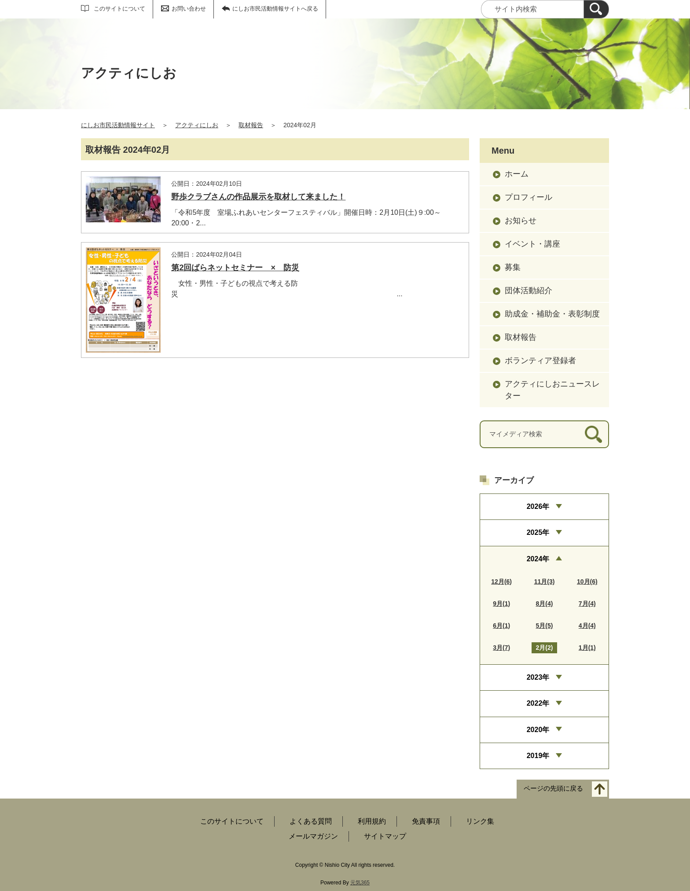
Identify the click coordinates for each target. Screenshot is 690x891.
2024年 (538, 559)
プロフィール (528, 197)
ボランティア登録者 (540, 360)
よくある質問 (311, 821)
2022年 (538, 703)
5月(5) (544, 625)
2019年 (538, 755)
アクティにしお (196, 125)
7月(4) (587, 603)
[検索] (596, 9)
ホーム (517, 173)
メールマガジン (313, 836)
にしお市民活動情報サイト (118, 125)
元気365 (360, 883)
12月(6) (501, 581)
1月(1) (587, 647)
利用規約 (372, 821)
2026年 (538, 506)
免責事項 (426, 821)
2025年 (538, 532)
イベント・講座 (532, 243)
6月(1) (501, 625)
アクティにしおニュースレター (552, 389)
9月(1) (501, 603)
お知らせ (520, 220)
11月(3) (544, 581)
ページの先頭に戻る (553, 788)
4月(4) (587, 625)
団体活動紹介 (528, 290)
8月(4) (544, 603)
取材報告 (251, 125)
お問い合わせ (189, 8)
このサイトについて (119, 8)
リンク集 (480, 821)
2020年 (538, 729)
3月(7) (501, 647)
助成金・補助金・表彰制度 (552, 313)
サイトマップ (385, 836)
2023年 (538, 677)
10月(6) (587, 581)
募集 (513, 267)
